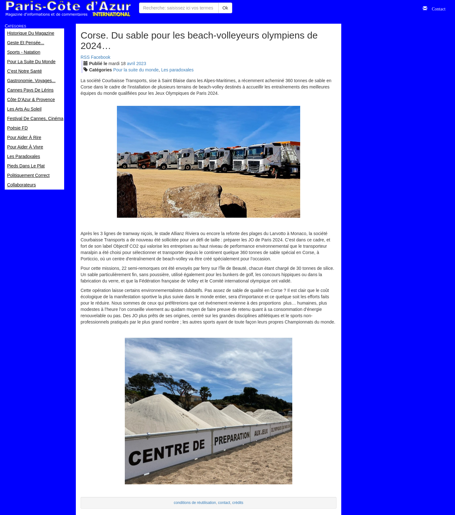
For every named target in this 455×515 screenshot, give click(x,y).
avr (131, 63)
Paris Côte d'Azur (68, 8)
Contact (436, 8)
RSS (85, 57)
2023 (141, 63)
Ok (225, 7)
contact (224, 502)
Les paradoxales (177, 69)
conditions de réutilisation (195, 502)
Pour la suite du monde (136, 69)
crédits (237, 502)
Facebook (100, 57)
